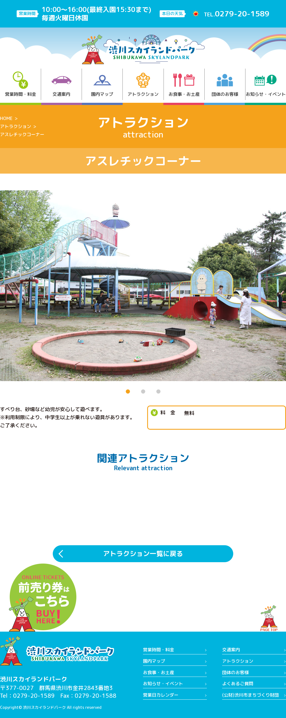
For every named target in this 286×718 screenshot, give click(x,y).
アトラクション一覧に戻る (143, 553)
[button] (128, 391)
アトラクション (143, 84)
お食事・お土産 (184, 84)
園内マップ (102, 84)
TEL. (236, 13)
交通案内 (61, 84)
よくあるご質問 (237, 684)
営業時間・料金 (20, 84)
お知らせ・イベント (266, 84)
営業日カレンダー (161, 695)
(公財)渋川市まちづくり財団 (250, 695)
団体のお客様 (225, 84)
